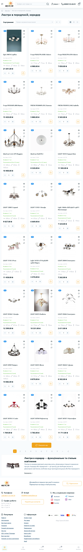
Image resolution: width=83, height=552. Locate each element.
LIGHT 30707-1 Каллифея (67, 418)
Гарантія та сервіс (29, 525)
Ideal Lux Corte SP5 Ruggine (13, 154)
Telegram (69, 496)
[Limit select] (58, 22)
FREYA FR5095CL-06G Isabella (68, 105)
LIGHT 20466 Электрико (66, 314)
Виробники (27, 536)
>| (68, 451)
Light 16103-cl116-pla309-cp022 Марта (39, 262)
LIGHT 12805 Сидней (10, 207)
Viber (68, 499)
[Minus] (5, 73)
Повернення (28, 528)
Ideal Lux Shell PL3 (36, 154)
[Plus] (12, 73)
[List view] (74, 22)
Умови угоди (28, 517)
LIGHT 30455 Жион (37, 365)
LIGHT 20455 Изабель (38, 314)
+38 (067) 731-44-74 (8, 495)
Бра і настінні (5, 536)
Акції (25, 541)
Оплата (26, 523)
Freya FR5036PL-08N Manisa (13, 105)
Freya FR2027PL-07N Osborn (68, 54)
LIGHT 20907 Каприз (10, 365)
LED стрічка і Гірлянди (8, 533)
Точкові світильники (7, 528)
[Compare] (24, 37)
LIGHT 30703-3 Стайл (10, 418)
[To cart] (23, 73)
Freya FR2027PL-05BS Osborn (40, 54)
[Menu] (2, 4)
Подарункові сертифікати (32, 538)
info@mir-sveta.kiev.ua (29, 495)
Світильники (5, 520)
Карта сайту (27, 533)
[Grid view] (70, 22)
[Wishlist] (24, 34)
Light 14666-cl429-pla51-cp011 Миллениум (68, 209)
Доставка (27, 520)
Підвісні (3, 517)
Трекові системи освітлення (10, 538)
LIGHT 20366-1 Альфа (10, 314)
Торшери (4, 525)
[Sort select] (34, 22)
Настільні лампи (6, 523)
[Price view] (77, 22)
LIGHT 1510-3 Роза (9, 260)
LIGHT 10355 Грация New (67, 154)
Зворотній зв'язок (29, 530)
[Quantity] (9, 73)
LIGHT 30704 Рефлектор (39, 418)
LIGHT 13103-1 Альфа (38, 207)
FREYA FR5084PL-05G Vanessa (41, 105)
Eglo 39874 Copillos (10, 54)
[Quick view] (24, 31)
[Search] (48, 4)
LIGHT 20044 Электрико (66, 260)
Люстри (7, 10)
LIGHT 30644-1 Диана (65, 365)
